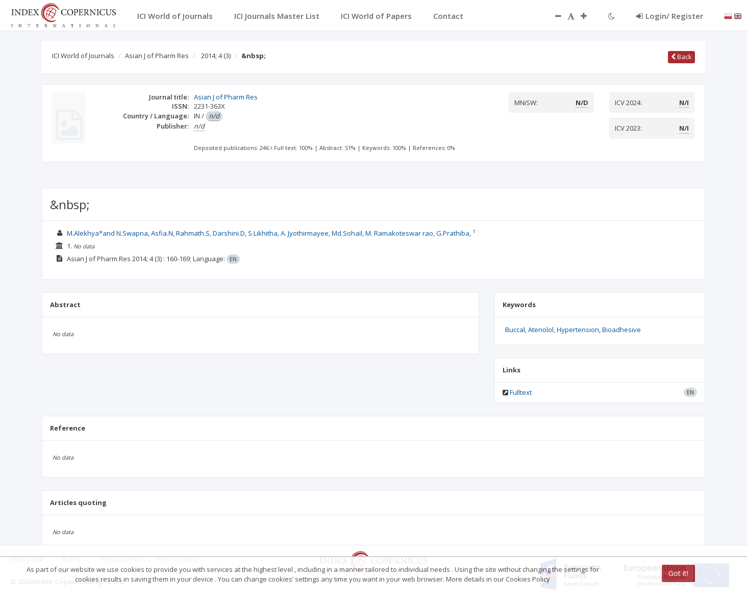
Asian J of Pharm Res (157, 55)
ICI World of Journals (83, 55)
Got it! (678, 573)
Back (681, 56)
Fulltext (521, 392)
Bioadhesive (621, 329)
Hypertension (578, 329)
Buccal (515, 329)
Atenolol (541, 329)
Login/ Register (669, 16)
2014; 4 (216, 55)
